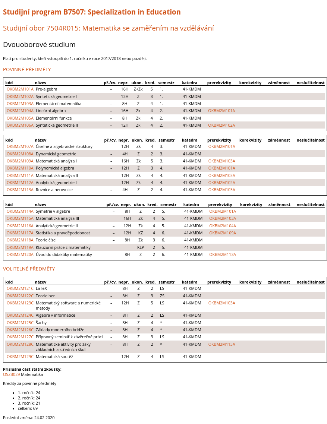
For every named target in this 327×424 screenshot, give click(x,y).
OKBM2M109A (20, 161)
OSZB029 (11, 374)
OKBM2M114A (20, 211)
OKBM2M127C (20, 336)
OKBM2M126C (20, 329)
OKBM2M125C (20, 322)
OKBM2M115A (20, 218)
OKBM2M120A (20, 254)
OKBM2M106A (20, 125)
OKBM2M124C (20, 315)
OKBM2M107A (20, 146)
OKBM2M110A (20, 168)
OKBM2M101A (20, 89)
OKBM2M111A (20, 175)
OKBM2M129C (20, 356)
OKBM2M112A (20, 182)
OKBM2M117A (20, 232)
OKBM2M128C (20, 344)
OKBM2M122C (20, 295)
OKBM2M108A (20, 153)
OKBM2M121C (20, 288)
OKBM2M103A (20, 103)
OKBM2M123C (20, 303)
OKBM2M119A (20, 247)
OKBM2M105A (20, 118)
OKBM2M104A (20, 110)
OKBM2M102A (20, 96)
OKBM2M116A (20, 225)
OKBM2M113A (20, 189)
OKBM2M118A (20, 240)
